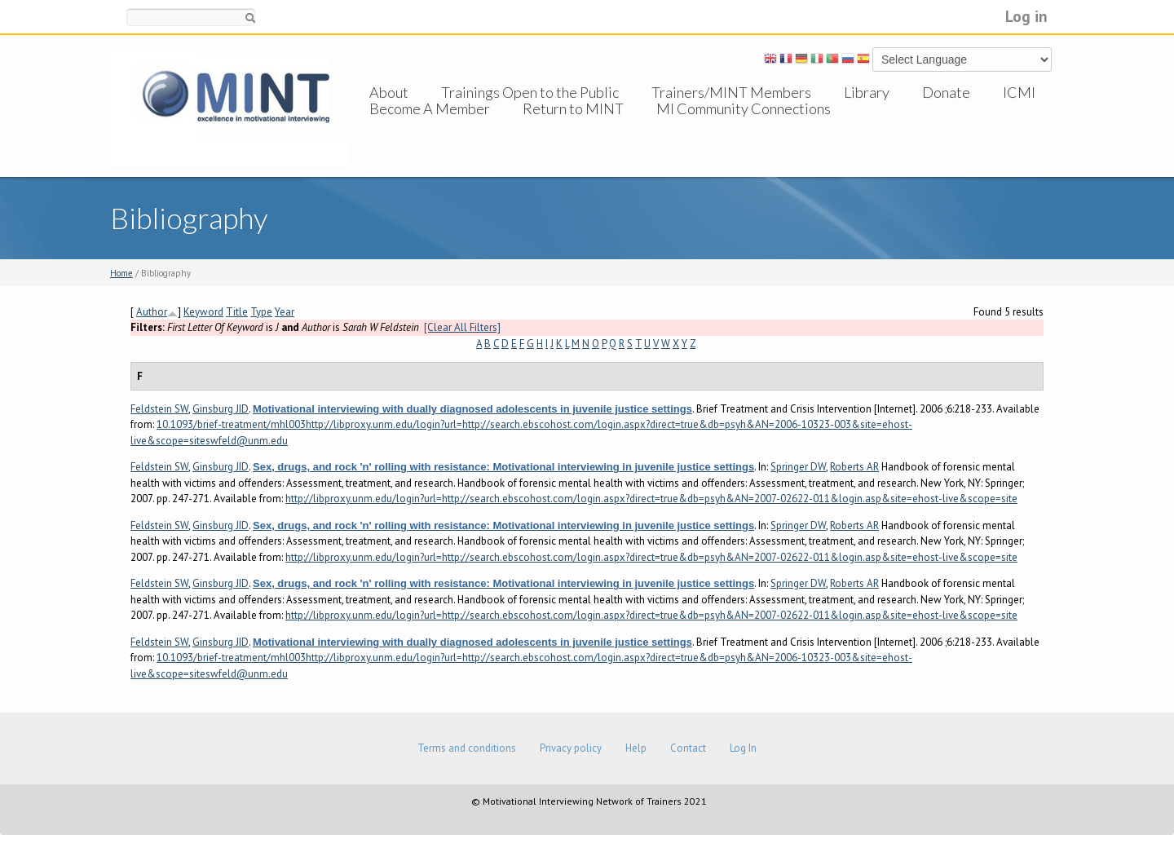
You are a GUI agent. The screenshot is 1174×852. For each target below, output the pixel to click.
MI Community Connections (743, 125)
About (388, 92)
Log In (743, 748)
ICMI (1019, 92)
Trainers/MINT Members (731, 92)
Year (284, 312)
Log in (1026, 16)
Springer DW (798, 467)
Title (237, 312)
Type (261, 312)
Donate (946, 92)
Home (121, 273)
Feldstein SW (159, 409)
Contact (688, 748)
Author (151, 312)
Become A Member (429, 125)
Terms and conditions (466, 748)
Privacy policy (571, 748)
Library (866, 92)
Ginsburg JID (220, 409)
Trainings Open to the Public (530, 92)
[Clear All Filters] (462, 327)
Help (636, 748)
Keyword (203, 312)
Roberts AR (854, 467)
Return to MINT (573, 125)
